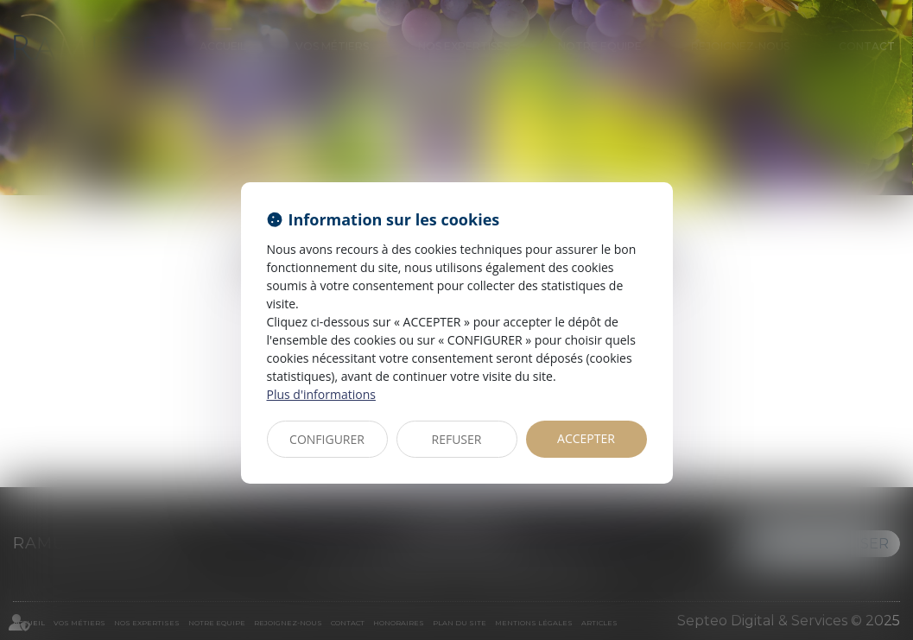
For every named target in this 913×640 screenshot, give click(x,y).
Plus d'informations (321, 394)
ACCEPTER (586, 438)
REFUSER (457, 439)
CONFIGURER (327, 439)
